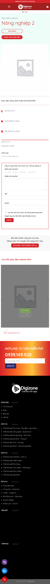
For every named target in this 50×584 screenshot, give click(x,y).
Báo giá (6, 414)
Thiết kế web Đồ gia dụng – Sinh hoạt (17, 435)
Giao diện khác (8, 486)
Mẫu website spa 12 (12, 333)
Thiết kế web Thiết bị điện (12, 461)
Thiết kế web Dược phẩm (12, 471)
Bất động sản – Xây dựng (12, 496)
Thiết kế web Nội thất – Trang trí (15, 439)
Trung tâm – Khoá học (11, 489)
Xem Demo (12, 31)
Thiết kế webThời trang (11, 464)
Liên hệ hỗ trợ (10, 111)
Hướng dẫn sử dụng (12, 121)
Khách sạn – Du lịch (10, 504)
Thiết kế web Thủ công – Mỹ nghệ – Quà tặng (20, 428)
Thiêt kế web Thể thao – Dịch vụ (15, 457)
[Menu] (9, 6)
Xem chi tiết (25, 315)
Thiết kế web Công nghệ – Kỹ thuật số (17, 432)
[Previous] (2, 300)
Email (7, 203)
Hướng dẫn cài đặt (8, 146)
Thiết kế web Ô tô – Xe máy (13, 442)
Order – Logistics (9, 493)
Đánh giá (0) (6, 142)
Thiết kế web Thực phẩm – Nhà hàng (16, 468)
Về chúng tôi (8, 407)
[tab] (25, 142)
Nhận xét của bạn (11, 176)
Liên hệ (5, 417)
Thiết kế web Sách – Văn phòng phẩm (17, 446)
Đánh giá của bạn (12, 169)
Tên (6, 194)
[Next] (48, 300)
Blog (4, 410)
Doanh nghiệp (8, 500)
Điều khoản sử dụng (12, 131)
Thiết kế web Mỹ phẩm (11, 475)
